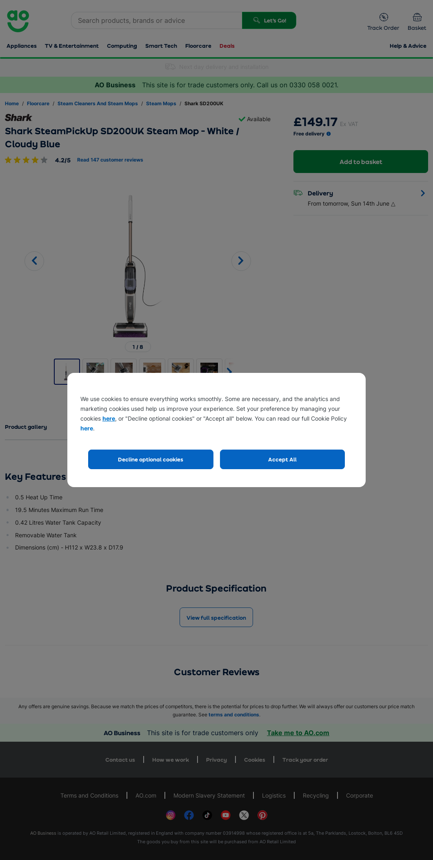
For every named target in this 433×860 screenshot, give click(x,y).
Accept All (282, 459)
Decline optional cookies (150, 459)
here (108, 418)
